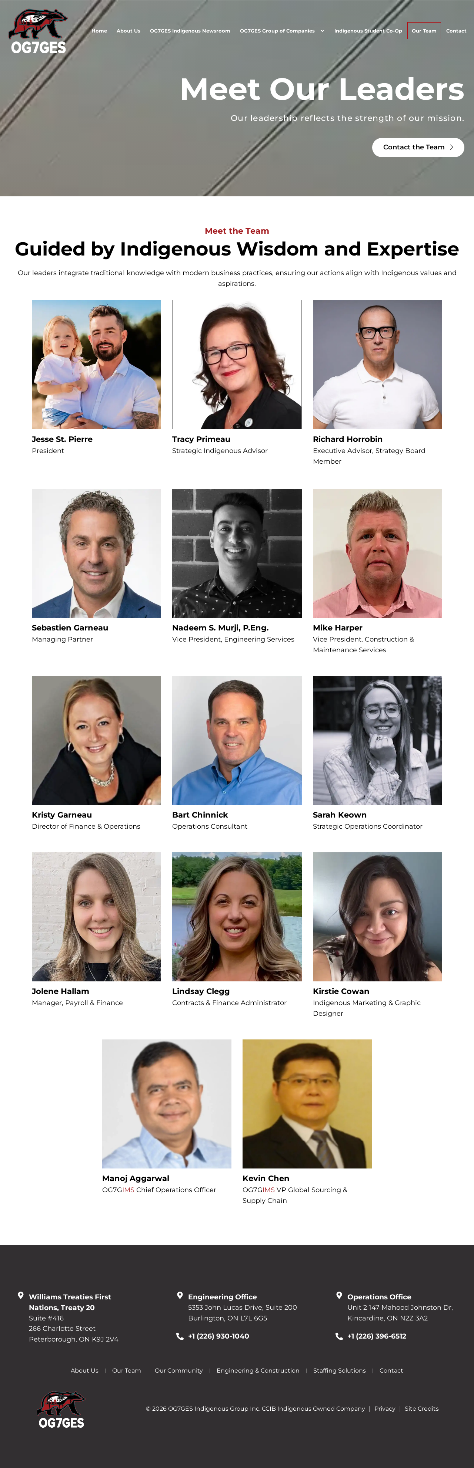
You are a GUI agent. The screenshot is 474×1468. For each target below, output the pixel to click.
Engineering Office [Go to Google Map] (222, 1296)
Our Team (424, 31)
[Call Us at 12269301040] (180, 1336)
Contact (456, 31)
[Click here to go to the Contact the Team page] (418, 147)
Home (99, 31)
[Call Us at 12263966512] (339, 1336)
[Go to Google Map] (20, 1295)
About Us (128, 31)
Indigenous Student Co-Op (368, 31)
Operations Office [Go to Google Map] (379, 1296)
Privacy (384, 1408)
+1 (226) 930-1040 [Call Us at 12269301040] (218, 1336)
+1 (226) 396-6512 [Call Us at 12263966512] (376, 1336)
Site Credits (422, 1408)
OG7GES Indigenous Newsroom (190, 31)
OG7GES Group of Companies (282, 31)
